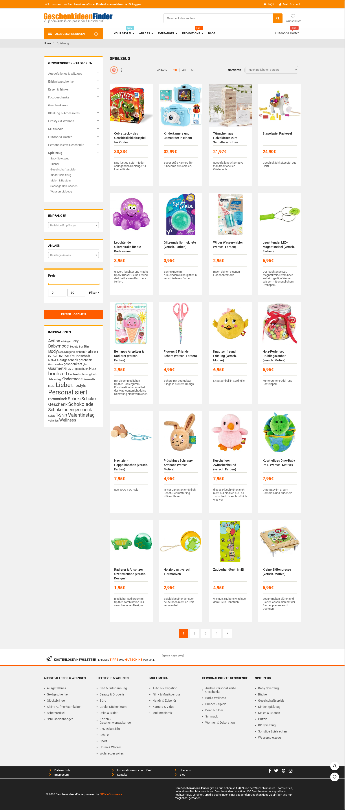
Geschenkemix (58, 105)
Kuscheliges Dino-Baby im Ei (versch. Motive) (279, 463)
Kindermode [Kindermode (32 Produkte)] (72, 379)
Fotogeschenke (58, 97)
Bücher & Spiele (215, 704)
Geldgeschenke (57, 694)
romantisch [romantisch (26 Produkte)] (57, 399)
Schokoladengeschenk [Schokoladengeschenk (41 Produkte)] (70, 409)
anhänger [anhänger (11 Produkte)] (66, 341)
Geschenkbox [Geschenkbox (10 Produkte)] (55, 364)
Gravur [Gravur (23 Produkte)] (69, 368)
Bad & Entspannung (113, 688)
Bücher (54, 164)
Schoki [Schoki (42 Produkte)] (74, 398)
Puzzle (262, 719)
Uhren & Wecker (110, 747)
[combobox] (73, 225)
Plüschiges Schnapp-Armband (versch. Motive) (178, 465)
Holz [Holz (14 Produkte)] (94, 374)
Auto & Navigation (164, 688)
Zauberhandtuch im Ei (228, 569)
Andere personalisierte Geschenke (220, 689)
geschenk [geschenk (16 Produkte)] (85, 360)
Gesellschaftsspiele (62, 169)
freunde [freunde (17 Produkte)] (64, 356)
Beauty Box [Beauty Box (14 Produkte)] (76, 346)
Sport (103, 741)
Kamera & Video (163, 706)
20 (175, 70)
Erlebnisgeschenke (60, 81)
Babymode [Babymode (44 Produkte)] (58, 346)
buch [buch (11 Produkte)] (61, 352)
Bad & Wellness (215, 698)
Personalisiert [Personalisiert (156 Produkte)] (67, 392)
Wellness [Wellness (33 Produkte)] (67, 420)
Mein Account (291, 4)
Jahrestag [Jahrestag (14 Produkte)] (54, 379)
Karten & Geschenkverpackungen (116, 720)
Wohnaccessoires (112, 753)
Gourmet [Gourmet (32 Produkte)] (56, 368)
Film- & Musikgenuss (166, 694)
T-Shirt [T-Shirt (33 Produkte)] (61, 415)
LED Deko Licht (110, 728)
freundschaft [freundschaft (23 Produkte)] (80, 356)
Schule (104, 735)
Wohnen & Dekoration (220, 722)
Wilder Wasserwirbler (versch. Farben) (228, 245)
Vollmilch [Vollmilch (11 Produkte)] (53, 420)
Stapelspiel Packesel (277, 133)
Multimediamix (162, 713)
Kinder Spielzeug (60, 175)
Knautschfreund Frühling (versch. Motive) (225, 356)
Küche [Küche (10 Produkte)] (51, 386)
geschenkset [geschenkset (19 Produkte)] (73, 364)
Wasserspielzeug (61, 191)
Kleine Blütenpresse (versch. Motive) (277, 572)
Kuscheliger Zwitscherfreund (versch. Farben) (224, 465)
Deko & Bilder (108, 713)
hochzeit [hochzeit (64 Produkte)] (58, 374)
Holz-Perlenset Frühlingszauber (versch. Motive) (274, 356)
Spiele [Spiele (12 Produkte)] (51, 415)
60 (193, 70)
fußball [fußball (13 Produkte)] (52, 360)
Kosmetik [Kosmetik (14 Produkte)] (89, 379)
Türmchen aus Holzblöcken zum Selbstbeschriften (225, 138)
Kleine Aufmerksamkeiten (64, 706)
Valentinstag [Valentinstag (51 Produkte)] (81, 415)
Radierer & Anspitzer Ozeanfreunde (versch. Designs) (130, 574)
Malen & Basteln (60, 180)
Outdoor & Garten (287, 33)
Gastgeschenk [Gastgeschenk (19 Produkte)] (67, 360)
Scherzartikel (55, 713)
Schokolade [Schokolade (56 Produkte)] (81, 404)
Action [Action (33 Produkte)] (54, 340)
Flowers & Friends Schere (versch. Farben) (180, 354)
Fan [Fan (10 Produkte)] (50, 356)
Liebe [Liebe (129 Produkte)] (63, 384)
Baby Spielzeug (59, 158)
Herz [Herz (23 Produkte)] (92, 368)
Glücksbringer (56, 700)
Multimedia (55, 129)
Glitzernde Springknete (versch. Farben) (180, 245)
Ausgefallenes (56, 688)
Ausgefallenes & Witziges (65, 73)
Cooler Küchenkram (113, 706)
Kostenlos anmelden (109, 4)
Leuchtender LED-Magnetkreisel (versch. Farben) (279, 247)
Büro (103, 700)
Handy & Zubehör (164, 700)
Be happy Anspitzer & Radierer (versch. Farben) (129, 356)
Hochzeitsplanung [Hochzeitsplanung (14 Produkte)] (79, 374)
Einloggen (134, 4)
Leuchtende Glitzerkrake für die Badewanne (127, 247)
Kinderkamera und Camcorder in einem (178, 136)
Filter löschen (73, 314)
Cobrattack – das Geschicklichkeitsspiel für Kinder (130, 138)
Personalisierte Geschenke (66, 145)
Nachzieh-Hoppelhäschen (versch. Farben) (131, 465)
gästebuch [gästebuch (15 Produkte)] (81, 368)
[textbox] (73, 225)
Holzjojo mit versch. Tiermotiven (177, 572)
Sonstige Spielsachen (63, 186)
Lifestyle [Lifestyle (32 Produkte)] (78, 385)
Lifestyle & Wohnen (61, 121)
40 (184, 70)
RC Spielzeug (267, 725)
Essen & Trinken (59, 89)
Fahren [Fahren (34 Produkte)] (91, 351)
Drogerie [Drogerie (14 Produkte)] (69, 351)
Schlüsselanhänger (60, 719)
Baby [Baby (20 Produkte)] (75, 341)
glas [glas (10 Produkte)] (85, 364)
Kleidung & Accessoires (64, 113)
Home (47, 43)
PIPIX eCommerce (110, 794)
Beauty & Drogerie (112, 694)
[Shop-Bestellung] (272, 70)
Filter (93, 292)
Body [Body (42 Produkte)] (53, 351)
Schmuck (211, 716)
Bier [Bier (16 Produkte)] (86, 346)
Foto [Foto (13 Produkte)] (55, 356)
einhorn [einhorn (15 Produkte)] (80, 351)
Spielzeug (55, 153)
